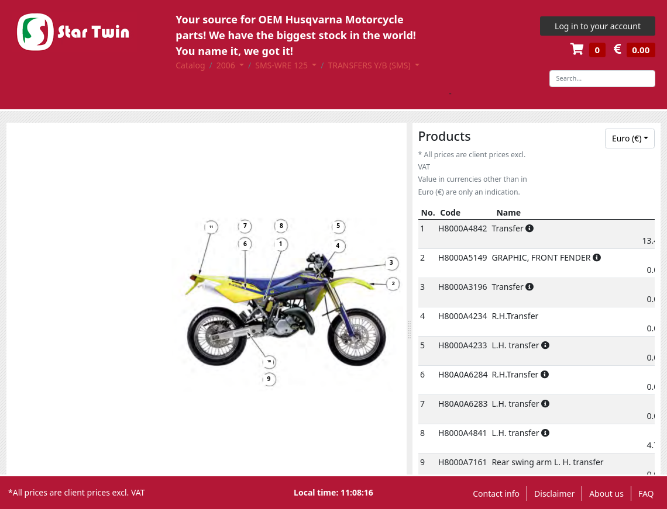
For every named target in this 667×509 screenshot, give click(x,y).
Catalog (190, 65)
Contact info (496, 493)
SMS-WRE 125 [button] (282, 65)
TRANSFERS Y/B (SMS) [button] (370, 65)
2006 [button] (227, 65)
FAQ (646, 493)
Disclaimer (554, 493)
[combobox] (630, 138)
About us (606, 493)
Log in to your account (598, 26)
